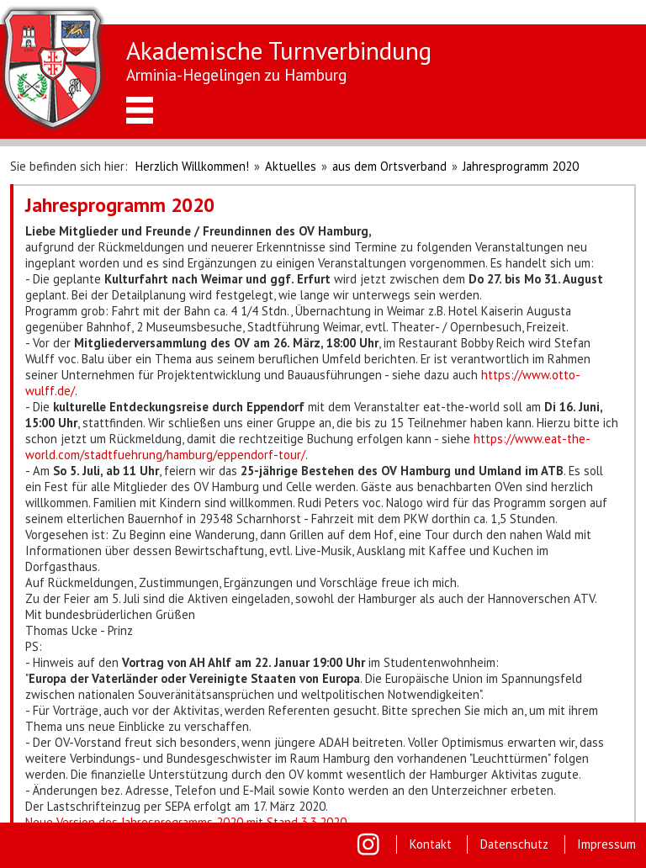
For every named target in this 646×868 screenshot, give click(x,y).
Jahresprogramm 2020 (521, 166)
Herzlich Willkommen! (192, 166)
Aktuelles (290, 166)
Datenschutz (514, 844)
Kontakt (431, 844)
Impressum (606, 844)
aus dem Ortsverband (389, 166)
